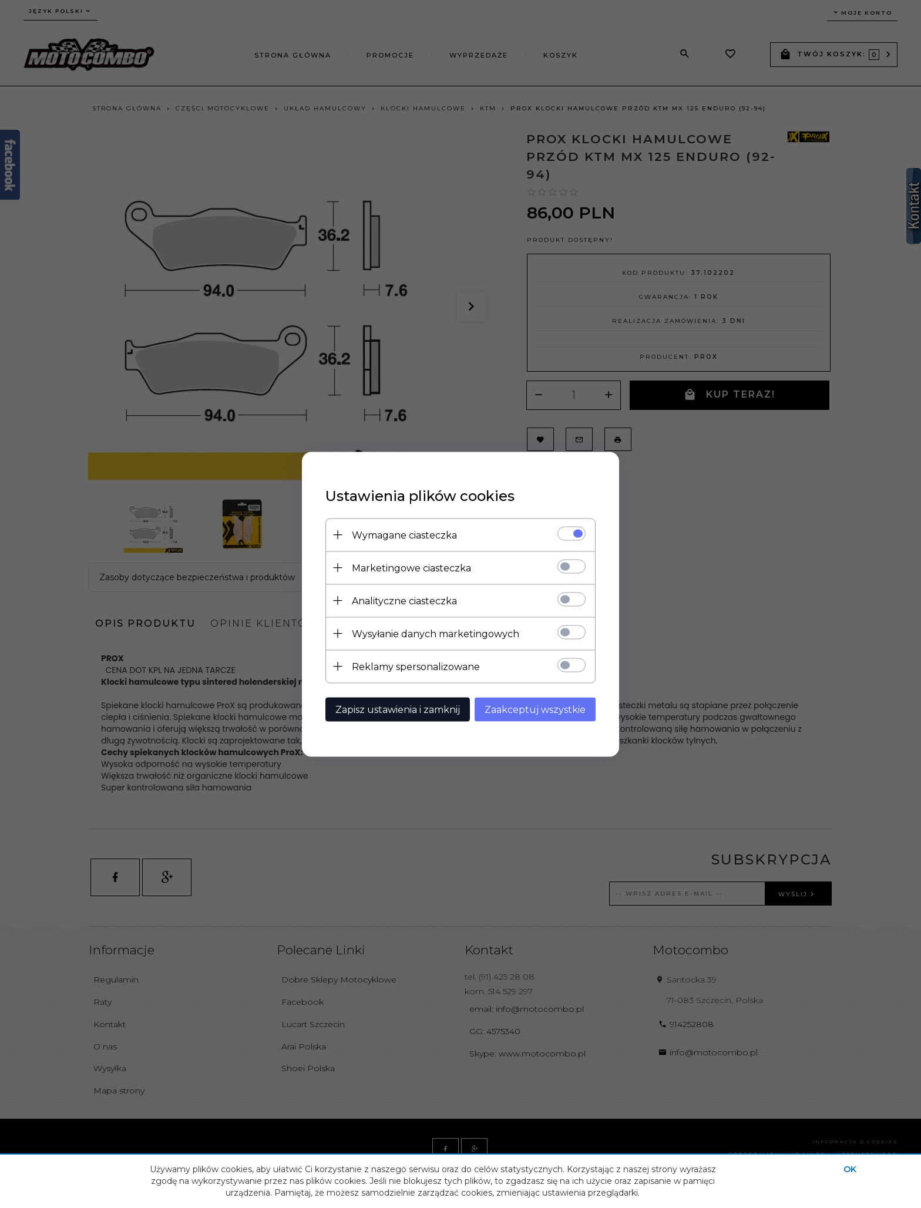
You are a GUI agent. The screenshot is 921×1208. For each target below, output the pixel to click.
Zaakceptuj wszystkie (535, 709)
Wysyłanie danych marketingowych (435, 633)
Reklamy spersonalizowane (416, 666)
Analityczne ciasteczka (404, 600)
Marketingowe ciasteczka (411, 567)
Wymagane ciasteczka (404, 534)
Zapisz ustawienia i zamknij (397, 709)
